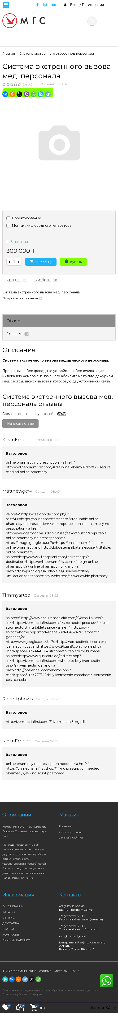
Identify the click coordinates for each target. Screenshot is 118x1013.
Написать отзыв (20, 423)
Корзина (65, 826)
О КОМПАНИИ (12, 906)
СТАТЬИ (8, 929)
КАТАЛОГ (9, 912)
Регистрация (93, 5)
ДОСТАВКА (10, 923)
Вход (74, 5)
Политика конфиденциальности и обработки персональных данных (50, 990)
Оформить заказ (71, 832)
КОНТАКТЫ (10, 934)
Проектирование (23, 218)
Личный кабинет (71, 837)
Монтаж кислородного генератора (38, 225)
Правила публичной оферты (22, 994)
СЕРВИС (8, 917)
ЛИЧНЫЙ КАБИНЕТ (16, 940)
